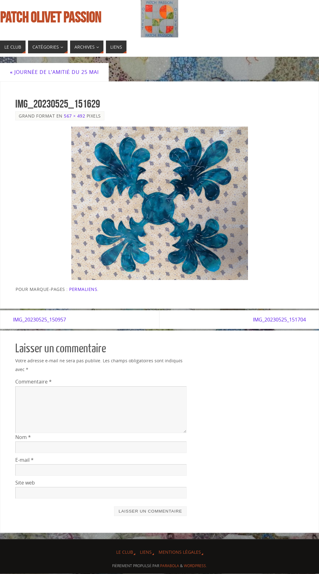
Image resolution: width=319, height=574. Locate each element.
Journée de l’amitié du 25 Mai (54, 72)
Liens (146, 552)
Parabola (169, 566)
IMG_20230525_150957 (41, 319)
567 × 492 (74, 116)
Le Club (124, 552)
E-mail (24, 460)
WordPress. (195, 566)
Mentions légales (180, 552)
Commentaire (33, 382)
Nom (23, 437)
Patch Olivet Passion (50, 17)
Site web (25, 483)
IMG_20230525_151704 (277, 319)
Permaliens (83, 289)
